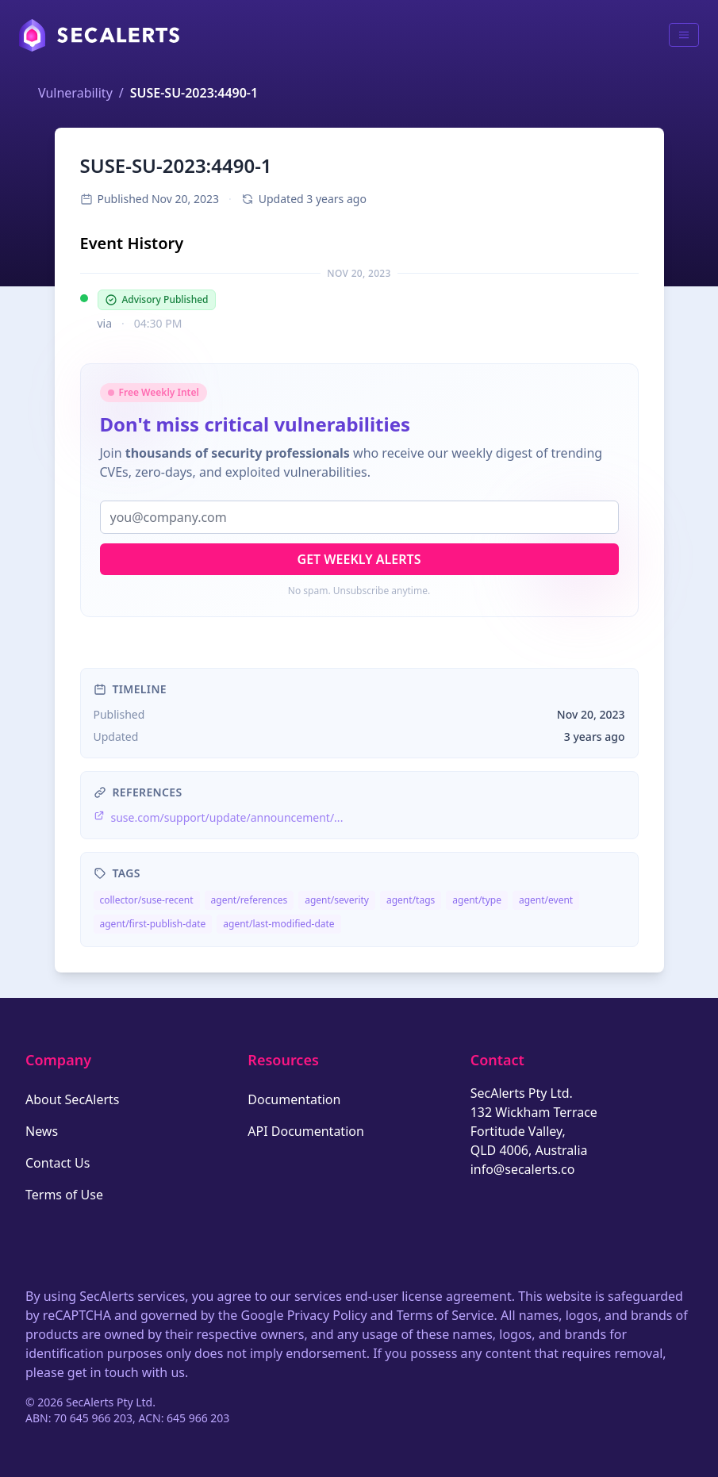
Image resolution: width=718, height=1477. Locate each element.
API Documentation (306, 1131)
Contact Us (57, 1163)
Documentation (294, 1099)
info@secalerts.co (522, 1169)
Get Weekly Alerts (359, 559)
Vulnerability (75, 93)
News (41, 1131)
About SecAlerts (72, 1099)
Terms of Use (64, 1194)
